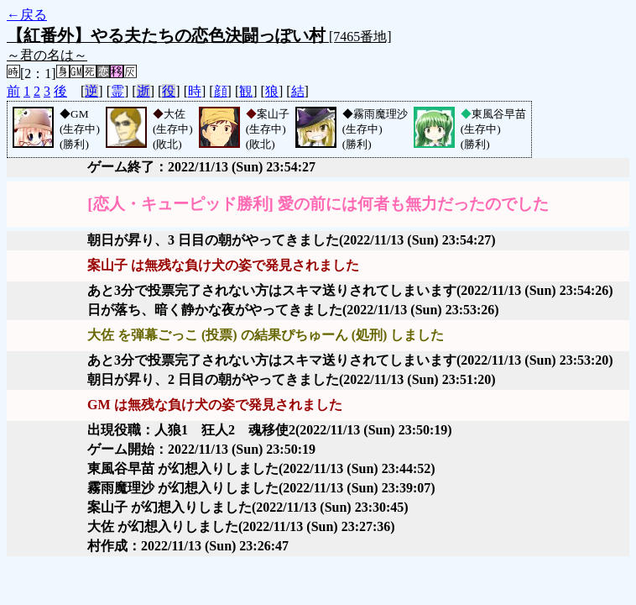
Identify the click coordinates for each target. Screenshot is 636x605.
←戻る (27, 15)
